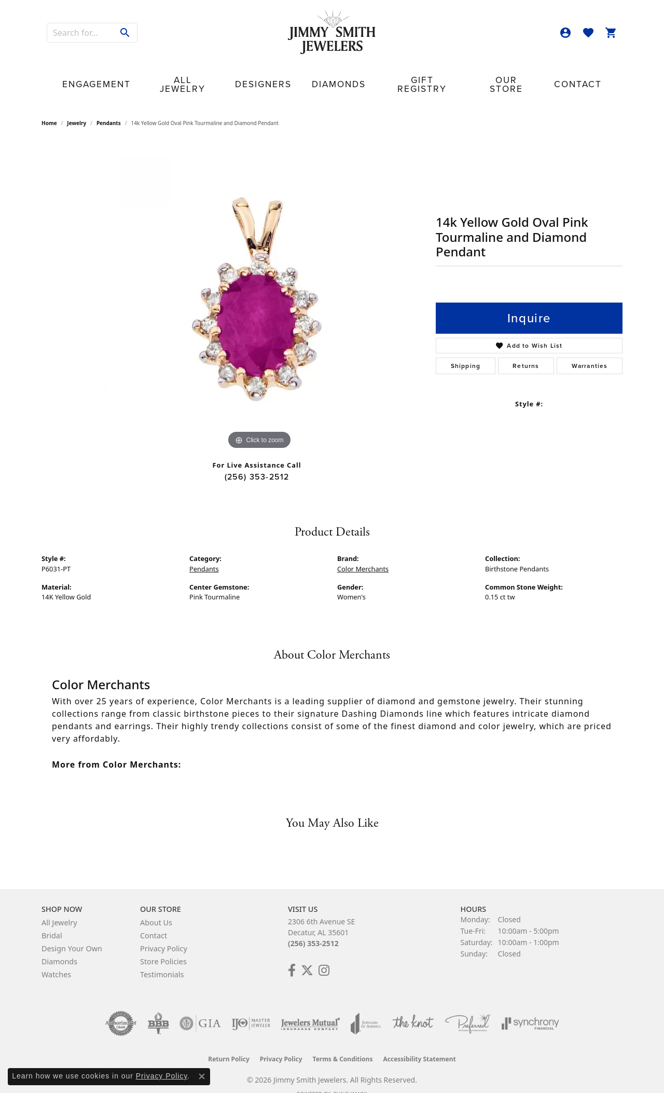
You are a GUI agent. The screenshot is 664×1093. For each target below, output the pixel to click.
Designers (282, 74)
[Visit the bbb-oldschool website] (158, 1007)
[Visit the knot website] (413, 1007)
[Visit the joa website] (366, 1007)
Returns (526, 349)
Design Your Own (72, 932)
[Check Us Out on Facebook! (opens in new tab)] (292, 954)
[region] (259, 280)
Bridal (52, 919)
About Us (156, 906)
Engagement (159, 74)
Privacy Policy (163, 932)
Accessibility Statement (419, 1043)
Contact (513, 74)
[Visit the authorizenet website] (121, 1007)
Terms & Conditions (343, 1043)
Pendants (108, 107)
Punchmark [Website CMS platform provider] (350, 1078)
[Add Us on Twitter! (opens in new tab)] (307, 954)
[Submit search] (125, 32)
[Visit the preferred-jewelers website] (468, 1007)
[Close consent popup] (202, 1076)
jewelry (76, 107)
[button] (565, 32)
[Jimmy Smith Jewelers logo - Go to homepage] (332, 32)
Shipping (466, 349)
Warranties (590, 349)
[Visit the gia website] (200, 1007)
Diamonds (336, 74)
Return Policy (229, 1043)
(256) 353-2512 (257, 460)
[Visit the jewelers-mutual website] (310, 1007)
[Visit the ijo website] (250, 1007)
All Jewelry (223, 74)
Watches (56, 958)
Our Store (460, 74)
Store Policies (163, 945)
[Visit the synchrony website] (530, 1007)
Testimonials (162, 958)
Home (49, 107)
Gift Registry (398, 74)
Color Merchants (363, 552)
